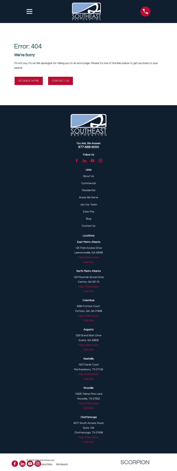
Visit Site (88, 262)
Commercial (88, 183)
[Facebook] (76, 161)
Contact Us (60, 81)
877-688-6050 (88, 147)
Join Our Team (88, 204)
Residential (88, 190)
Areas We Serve (88, 197)
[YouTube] (92, 161)
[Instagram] (100, 161)
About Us (88, 176)
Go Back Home (29, 81)
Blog (88, 219)
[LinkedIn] (84, 161)
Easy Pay (88, 211)
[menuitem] (45, 464)
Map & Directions (88, 257)
